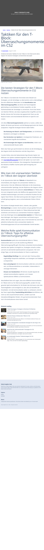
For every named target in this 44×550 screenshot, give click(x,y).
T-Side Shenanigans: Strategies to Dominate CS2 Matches (21, 309)
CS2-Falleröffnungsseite (11, 160)
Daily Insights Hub (22, 12)
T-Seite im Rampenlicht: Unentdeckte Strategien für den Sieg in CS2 (23, 322)
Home (4, 30)
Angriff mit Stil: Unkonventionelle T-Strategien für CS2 (20, 329)
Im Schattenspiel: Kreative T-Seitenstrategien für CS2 (20, 336)
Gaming (8, 30)
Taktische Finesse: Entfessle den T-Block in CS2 (18, 316)
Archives (3, 396)
